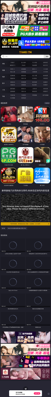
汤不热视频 (45, 95)
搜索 (47, 56)
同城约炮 (12, 95)
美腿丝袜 (12, 85)
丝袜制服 (23, 72)
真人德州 (23, 62)
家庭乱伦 (23, 88)
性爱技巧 (45, 91)
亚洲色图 (23, 82)
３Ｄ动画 (45, 69)
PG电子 (13, 62)
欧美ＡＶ (34, 69)
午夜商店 (23, 95)
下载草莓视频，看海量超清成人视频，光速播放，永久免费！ (29, 224)
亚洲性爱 (12, 75)
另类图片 (45, 85)
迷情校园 (12, 91)
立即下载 (37, 393)
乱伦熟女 (34, 78)
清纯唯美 (23, 85)
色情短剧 (23, 98)
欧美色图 (34, 82)
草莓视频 (34, 95)
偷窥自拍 (12, 82)
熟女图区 (34, 85)
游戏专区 (45, 62)
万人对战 (34, 62)
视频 (3, 70)
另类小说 (23, 91)
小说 (3, 90)
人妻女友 (34, 88)
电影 (3, 77)
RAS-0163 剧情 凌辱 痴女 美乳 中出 (17, 228)
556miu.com (25, 52)
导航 (3, 96)
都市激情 (12, 88)
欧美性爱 (45, 75)
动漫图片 (45, 82)
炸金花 (23, 65)
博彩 (3, 64)
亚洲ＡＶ (12, 69)
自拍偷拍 (23, 69)
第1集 (3, 228)
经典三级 (23, 78)
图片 (3, 83)
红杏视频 (12, 98)
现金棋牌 (34, 65)
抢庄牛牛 (45, 65)
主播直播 (34, 72)
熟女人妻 (12, 72)
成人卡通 (34, 75)
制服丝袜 (12, 78)
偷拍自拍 (23, 75)
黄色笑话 (34, 91)
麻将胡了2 (12, 65)
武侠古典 (45, 88)
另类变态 (45, 78)
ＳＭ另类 (45, 72)
